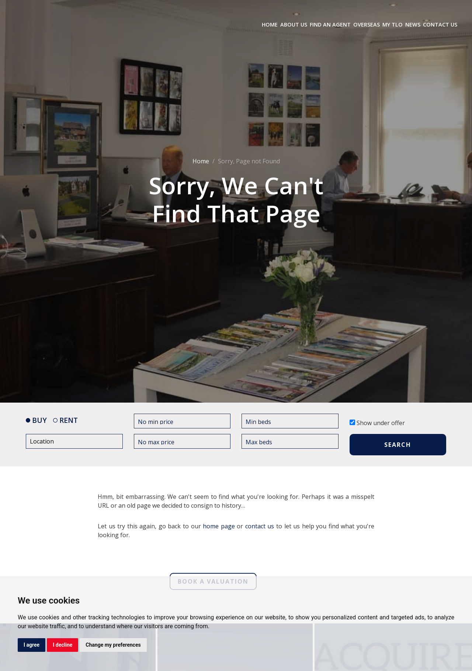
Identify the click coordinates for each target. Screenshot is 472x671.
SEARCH (397, 445)
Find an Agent (330, 24)
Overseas (366, 24)
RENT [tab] (65, 420)
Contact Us (440, 24)
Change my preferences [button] (113, 645)
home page (219, 526)
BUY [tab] (36, 420)
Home (270, 24)
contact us (259, 526)
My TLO (392, 24)
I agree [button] (31, 645)
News (412, 24)
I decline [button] (62, 645)
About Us (293, 24)
